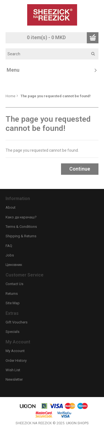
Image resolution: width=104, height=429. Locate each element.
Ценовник (14, 265)
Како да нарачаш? (21, 217)
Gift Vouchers (16, 322)
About (11, 207)
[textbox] (54, 53)
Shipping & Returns (21, 236)
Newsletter (14, 379)
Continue (79, 169)
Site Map (13, 303)
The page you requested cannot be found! (56, 96)
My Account (15, 351)
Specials (12, 332)
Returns (12, 293)
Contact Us (14, 284)
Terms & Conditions (21, 227)
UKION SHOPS (77, 423)
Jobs (10, 255)
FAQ (9, 246)
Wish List (13, 370)
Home (10, 96)
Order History (16, 360)
